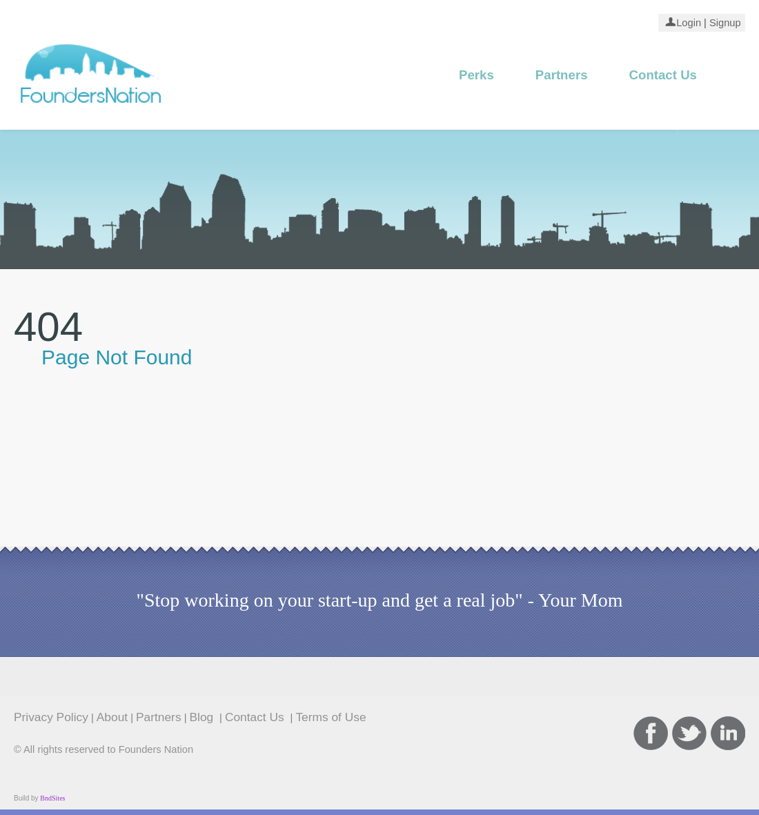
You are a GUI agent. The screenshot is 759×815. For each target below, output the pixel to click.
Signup (723, 22)
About (112, 717)
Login (688, 22)
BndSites (52, 798)
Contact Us (663, 75)
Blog (203, 717)
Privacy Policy (51, 717)
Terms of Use (330, 717)
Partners (561, 75)
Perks (476, 75)
